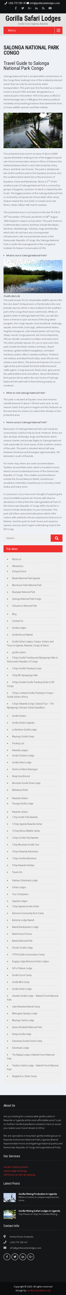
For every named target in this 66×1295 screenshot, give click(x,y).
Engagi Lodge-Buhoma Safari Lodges (30, 961)
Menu (12, 30)
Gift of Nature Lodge (22, 968)
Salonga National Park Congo (26, 598)
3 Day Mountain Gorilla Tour (25, 844)
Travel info (17, 872)
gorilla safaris (19, 652)
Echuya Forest (19, 571)
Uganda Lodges (20, 901)
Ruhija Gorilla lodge (21, 1034)
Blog (14, 614)
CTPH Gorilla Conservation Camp (28, 954)
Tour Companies (20, 894)
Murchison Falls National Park (27, 585)
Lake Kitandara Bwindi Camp (26, 1006)
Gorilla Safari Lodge (22, 989)
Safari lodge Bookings (15, 1170)
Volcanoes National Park (24, 605)
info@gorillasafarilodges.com (43, 3)
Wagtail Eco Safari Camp (24, 1076)
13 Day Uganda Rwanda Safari (27, 824)
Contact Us (17, 621)
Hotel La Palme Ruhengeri (25, 769)
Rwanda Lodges (20, 750)
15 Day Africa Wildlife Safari (26, 830)
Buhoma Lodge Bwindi (23, 920)
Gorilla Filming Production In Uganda (37, 1194)
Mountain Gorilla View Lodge (26, 783)
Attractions (17, 566)
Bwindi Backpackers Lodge (25, 927)
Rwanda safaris (20, 811)
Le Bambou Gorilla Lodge (24, 729)
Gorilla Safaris (19, 715)
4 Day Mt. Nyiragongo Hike (25, 675)
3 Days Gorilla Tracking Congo (27, 668)
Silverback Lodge (20, 1047)
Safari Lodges (19, 887)
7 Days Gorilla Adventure (24, 858)
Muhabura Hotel (20, 790)
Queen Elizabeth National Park (27, 1027)
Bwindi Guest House (22, 933)
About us (16, 559)
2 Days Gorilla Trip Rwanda (25, 837)
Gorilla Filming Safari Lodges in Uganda (39, 1210)
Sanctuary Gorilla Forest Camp (27, 1041)
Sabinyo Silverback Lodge (25, 880)
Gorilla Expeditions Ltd (39, 1290)
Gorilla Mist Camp (21, 982)
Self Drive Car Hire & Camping (19, 1174)
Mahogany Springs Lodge (24, 1013)
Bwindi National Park (22, 940)
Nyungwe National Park (23, 592)
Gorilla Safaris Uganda (23, 722)
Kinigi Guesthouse (21, 776)
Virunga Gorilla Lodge (22, 803)
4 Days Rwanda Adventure (25, 851)
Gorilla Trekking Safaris (16, 1167)
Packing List (18, 743)
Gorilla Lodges (19, 627)
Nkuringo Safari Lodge (23, 1020)
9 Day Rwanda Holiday (23, 865)
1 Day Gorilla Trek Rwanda (25, 817)
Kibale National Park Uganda (26, 578)
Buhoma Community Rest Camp (28, 913)
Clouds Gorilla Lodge (22, 947)
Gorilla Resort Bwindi (22, 634)
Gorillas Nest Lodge (22, 762)
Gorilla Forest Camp (22, 975)
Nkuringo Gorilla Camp (23, 736)
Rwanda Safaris (20, 798)
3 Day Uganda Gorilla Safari (25, 906)
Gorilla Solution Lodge (23, 755)
